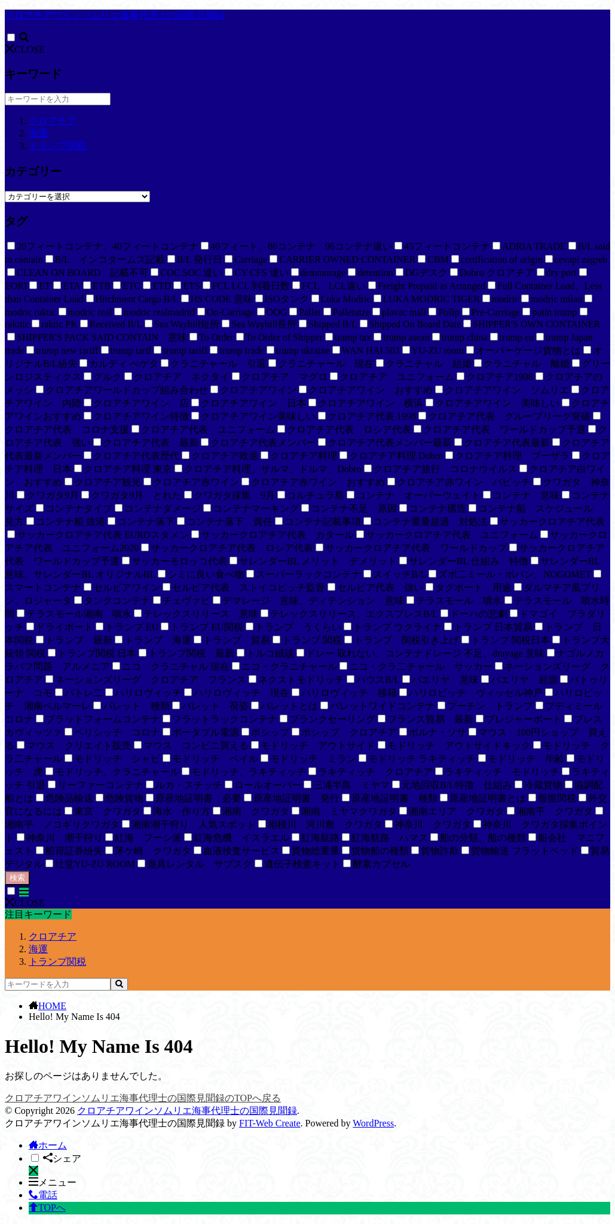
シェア (62, 1158)
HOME (52, 1006)
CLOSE (25, 49)
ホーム (48, 1145)
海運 (38, 133)
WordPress (373, 1123)
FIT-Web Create (270, 1123)
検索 (17, 877)
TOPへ (47, 1207)
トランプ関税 (57, 146)
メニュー (53, 1182)
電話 (43, 1195)
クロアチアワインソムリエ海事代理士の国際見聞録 (115, 15)
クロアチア (53, 121)
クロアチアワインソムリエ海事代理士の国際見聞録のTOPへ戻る (143, 1098)
